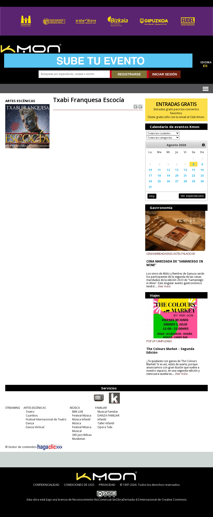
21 (185, 175)
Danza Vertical (35, 427)
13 (176, 170)
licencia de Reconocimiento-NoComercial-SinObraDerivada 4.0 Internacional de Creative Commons (122, 500)
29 (193, 181)
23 (202, 175)
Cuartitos (32, 415)
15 (193, 170)
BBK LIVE (77, 412)
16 (202, 170)
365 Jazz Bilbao (82, 435)
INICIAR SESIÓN (164, 74)
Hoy (151, 196)
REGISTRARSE (129, 74)
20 (176, 175)
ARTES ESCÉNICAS (35, 408)
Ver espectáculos (192, 196)
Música (76, 423)
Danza (30, 423)
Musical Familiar (107, 412)
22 (193, 175)
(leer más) (164, 286)
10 (150, 170)
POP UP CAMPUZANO (159, 341)
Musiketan (78, 439)
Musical (77, 431)
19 (168, 175)
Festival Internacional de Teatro (46, 419)
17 (150, 175)
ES (205, 66)
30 (202, 181)
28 (185, 181)
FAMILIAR (101, 408)
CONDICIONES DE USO (79, 485)
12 (168, 170)
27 (176, 181)
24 (150, 181)
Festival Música (81, 415)
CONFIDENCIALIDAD (46, 485)
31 (150, 187)
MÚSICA (75, 408)
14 (185, 170)
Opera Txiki (104, 427)
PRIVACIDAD (107, 485)
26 (168, 181)
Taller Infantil (105, 423)
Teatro (30, 412)
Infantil (101, 419)
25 (159, 181)
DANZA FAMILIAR (108, 415)
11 (159, 170)
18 (159, 175)
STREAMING (12, 408)
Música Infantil (81, 419)
